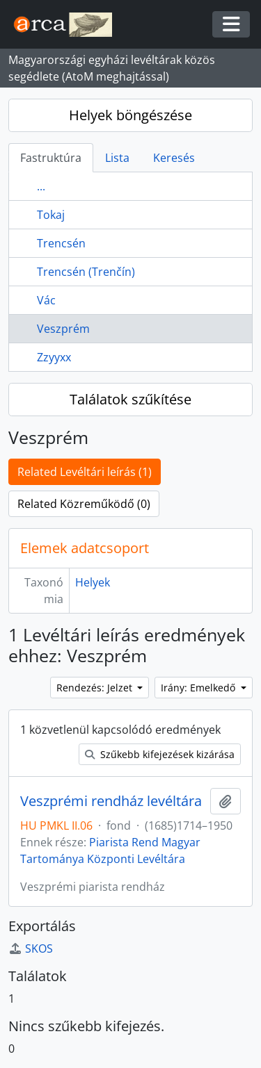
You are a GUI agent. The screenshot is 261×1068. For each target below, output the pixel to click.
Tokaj (51, 214)
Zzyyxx (54, 357)
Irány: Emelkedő (199, 687)
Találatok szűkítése (130, 399)
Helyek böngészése (130, 115)
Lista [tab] (117, 157)
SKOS (30, 948)
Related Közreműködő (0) (83, 503)
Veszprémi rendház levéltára (111, 801)
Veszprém (63, 328)
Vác (46, 300)
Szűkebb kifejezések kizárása (160, 754)
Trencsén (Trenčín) (86, 271)
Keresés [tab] (174, 157)
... (41, 186)
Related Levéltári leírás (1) (84, 471)
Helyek (92, 582)
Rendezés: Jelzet (95, 687)
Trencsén (61, 243)
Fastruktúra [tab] (50, 157)
